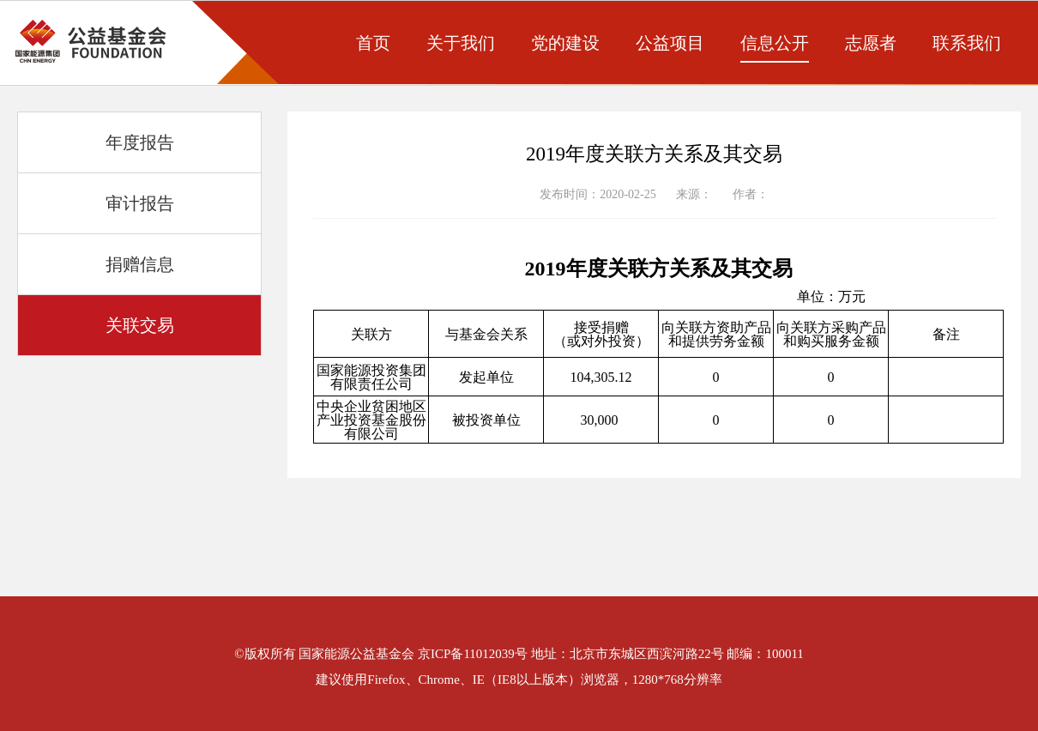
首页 (373, 42)
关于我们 (460, 42)
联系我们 (966, 42)
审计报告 (140, 203)
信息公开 (774, 42)
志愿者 (870, 42)
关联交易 (140, 325)
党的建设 (565, 42)
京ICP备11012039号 (473, 654)
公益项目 (670, 42)
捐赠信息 (140, 264)
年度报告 (140, 142)
